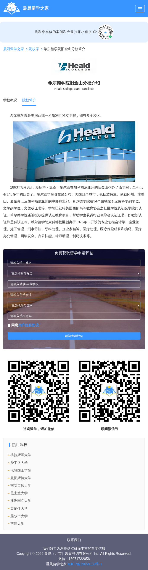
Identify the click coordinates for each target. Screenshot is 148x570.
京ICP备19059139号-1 (85, 564)
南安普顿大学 (20, 485)
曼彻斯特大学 (20, 478)
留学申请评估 (74, 336)
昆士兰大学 (19, 493)
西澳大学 (17, 524)
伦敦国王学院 (20, 470)
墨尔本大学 (19, 516)
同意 (23, 325)
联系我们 (74, 540)
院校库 (34, 49)
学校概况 (10, 100)
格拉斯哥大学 (20, 455)
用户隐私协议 (28, 325)
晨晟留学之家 (13, 49)
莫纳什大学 (19, 508)
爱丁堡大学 (19, 463)
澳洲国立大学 (20, 501)
